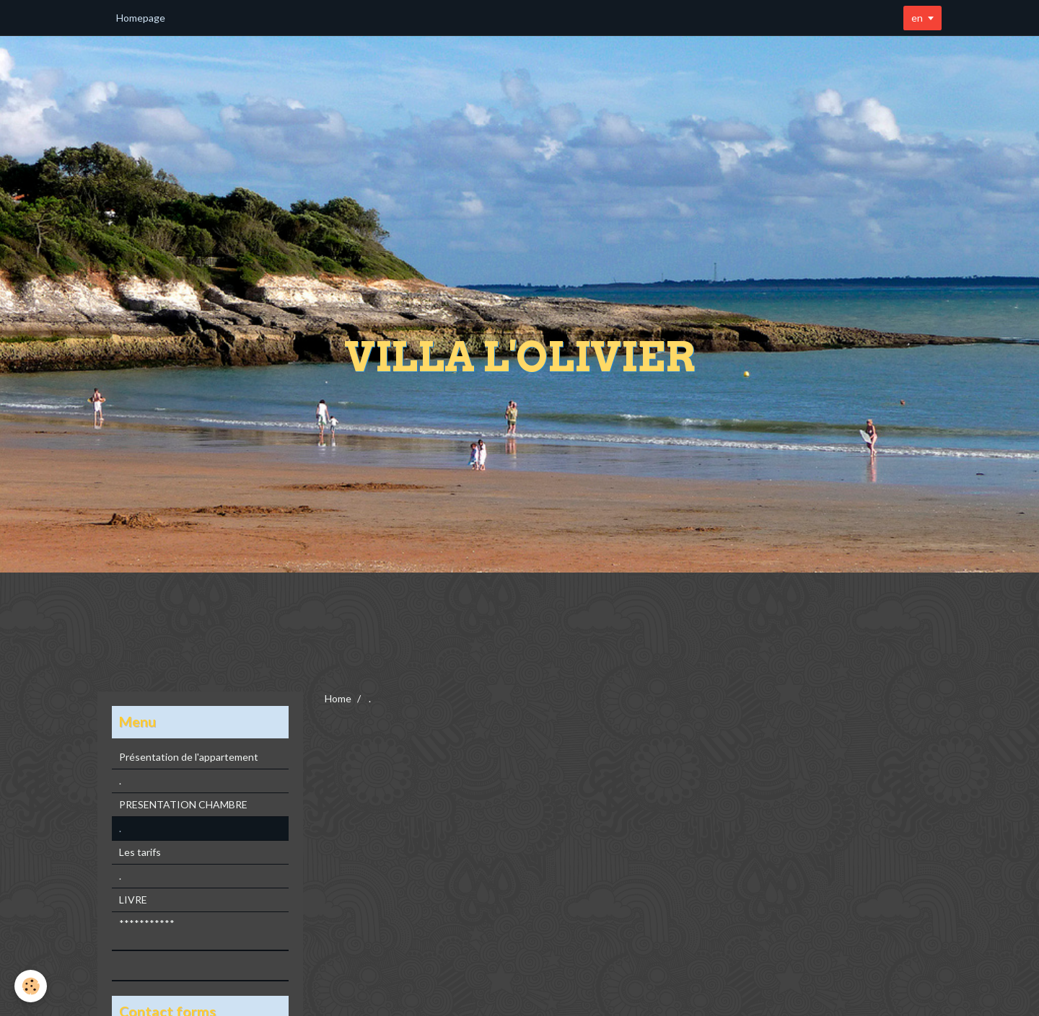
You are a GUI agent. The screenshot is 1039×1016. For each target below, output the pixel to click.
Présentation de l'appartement (188, 757)
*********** (147, 923)
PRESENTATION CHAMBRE (183, 804)
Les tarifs (140, 852)
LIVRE (133, 899)
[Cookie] (30, 986)
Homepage (140, 18)
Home (338, 698)
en (917, 18)
